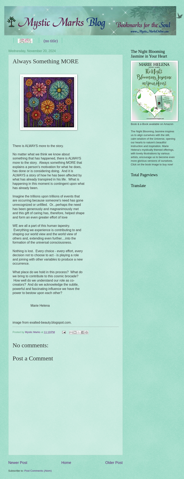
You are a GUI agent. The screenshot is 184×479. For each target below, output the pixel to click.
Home (66, 463)
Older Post (114, 463)
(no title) (51, 41)
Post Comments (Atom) (38, 470)
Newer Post (17, 463)
